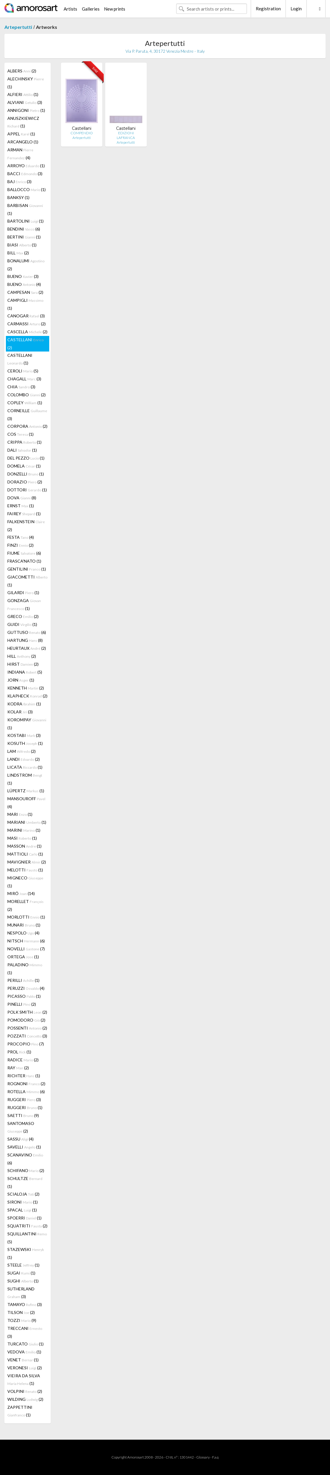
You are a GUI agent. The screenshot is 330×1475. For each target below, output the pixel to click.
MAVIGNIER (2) (26, 861)
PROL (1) (19, 1051)
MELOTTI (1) (25, 869)
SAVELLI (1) (24, 1146)
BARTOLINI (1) (25, 220)
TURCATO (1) (25, 1343)
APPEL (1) (21, 133)
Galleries (91, 8)
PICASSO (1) (24, 996)
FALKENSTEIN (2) (26, 525)
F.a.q (215, 1457)
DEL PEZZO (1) (25, 457)
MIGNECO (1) (25, 881)
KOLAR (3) (20, 711)
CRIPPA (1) (24, 442)
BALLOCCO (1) (26, 189)
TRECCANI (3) (24, 1332)
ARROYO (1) (26, 165)
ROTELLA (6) (26, 1091)
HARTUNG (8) (25, 640)
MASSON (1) (24, 845)
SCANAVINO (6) (25, 1158)
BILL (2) (18, 252)
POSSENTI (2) (27, 1027)
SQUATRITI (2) (27, 1225)
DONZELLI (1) (25, 473)
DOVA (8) (21, 497)
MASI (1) (22, 838)
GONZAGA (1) (24, 604)
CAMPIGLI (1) (25, 304)
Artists (70, 8)
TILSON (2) (21, 1312)
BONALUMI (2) (25, 264)
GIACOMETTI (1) (27, 580)
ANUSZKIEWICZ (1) (23, 122)
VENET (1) (23, 1359)
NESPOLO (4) (23, 932)
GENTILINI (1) (26, 568)
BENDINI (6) (23, 228)
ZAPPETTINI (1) (19, 1411)
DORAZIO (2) (24, 481)
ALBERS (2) (21, 70)
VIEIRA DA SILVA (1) (23, 1379)
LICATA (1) (24, 767)
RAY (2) (18, 1067)
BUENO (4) (24, 284)
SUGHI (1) (23, 1280)
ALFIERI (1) (22, 94)
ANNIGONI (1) (26, 110)
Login (296, 8)
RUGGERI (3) (24, 1099)
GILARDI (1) (23, 592)
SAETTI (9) (23, 1115)
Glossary (203, 1457)
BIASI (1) (22, 244)
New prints (114, 8)
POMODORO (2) (26, 1019)
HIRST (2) (23, 664)
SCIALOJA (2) (23, 1193)
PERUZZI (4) (25, 988)
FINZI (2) (20, 545)
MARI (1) (19, 814)
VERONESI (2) (24, 1367)
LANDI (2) (23, 759)
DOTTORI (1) (27, 489)
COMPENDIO (81, 133)
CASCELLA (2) (27, 331)
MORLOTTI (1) (26, 916)
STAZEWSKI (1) (25, 1253)
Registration (268, 8)
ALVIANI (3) (24, 102)
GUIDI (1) (22, 624)
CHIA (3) (21, 386)
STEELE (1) (23, 1264)
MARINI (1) (23, 830)
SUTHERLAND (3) (20, 1292)
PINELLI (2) (21, 1004)
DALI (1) (22, 450)
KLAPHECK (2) (27, 695)
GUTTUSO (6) (26, 632)
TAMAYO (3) (24, 1304)
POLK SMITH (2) (27, 1012)
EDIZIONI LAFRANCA (126, 135)
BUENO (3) (23, 276)
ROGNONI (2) (26, 1083)
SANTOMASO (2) (20, 1127)
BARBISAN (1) (25, 209)
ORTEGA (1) (23, 956)
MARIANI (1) (26, 822)
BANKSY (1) (18, 197)
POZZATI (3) (27, 1035)
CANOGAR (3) (26, 315)
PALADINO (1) (24, 968)
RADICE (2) (23, 1059)
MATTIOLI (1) (25, 853)
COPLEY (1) (24, 402)
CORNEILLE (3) (27, 414)
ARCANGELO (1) (22, 141)
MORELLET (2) (25, 905)
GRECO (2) (23, 616)
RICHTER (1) (23, 1075)
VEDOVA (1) (24, 1351)
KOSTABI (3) (24, 735)
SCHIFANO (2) (25, 1170)
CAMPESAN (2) (25, 292)
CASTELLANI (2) (25, 343)
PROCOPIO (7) (25, 1043)
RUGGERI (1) (24, 1107)
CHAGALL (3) (24, 378)
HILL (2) (21, 656)
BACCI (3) (24, 173)
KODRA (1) (24, 703)
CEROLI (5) (22, 370)
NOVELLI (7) (26, 948)
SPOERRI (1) (24, 1217)
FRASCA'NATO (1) (24, 561)
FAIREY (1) (24, 513)
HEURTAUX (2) (26, 648)
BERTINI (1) (24, 236)
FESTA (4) (20, 537)
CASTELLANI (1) (19, 359)
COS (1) (20, 434)
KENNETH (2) (25, 687)
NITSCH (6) (26, 940)
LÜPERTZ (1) (25, 790)
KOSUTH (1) (25, 743)
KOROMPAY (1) (26, 723)
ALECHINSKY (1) (25, 82)
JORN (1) (20, 679)
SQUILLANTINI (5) (27, 1237)
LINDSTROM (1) (24, 779)
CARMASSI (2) (26, 323)
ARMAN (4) (20, 153)
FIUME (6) (24, 553)
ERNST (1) (20, 505)
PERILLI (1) (23, 980)
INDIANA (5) (24, 671)
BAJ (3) (19, 181)
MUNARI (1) (23, 924)
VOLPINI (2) (24, 1391)
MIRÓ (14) (21, 893)
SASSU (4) (20, 1138)
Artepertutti (18, 27)
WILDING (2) (25, 1399)
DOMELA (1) (24, 465)
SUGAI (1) (21, 1272)
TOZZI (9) (21, 1320)
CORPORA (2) (27, 426)
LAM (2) (21, 751)
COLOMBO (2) (26, 394)
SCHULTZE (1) (24, 1182)
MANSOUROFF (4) (26, 802)
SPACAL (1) (22, 1209)
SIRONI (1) (22, 1201)
